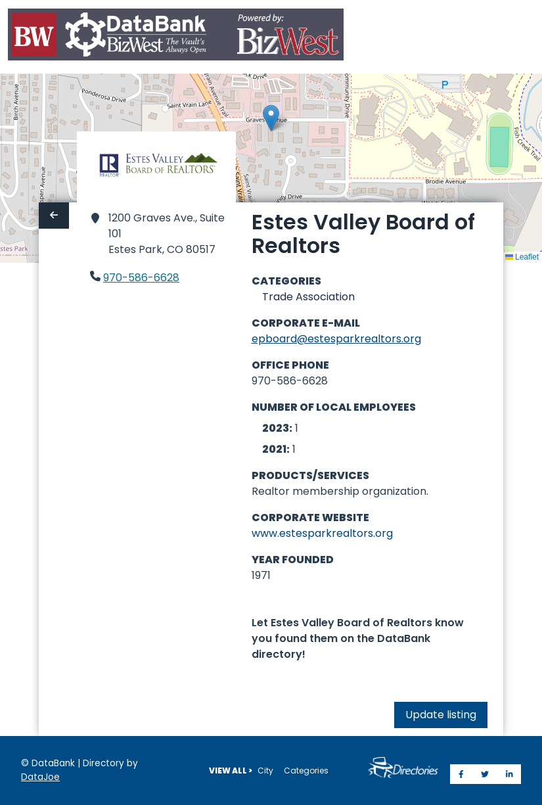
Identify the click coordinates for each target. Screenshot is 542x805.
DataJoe (40, 777)
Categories (306, 770)
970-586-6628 (141, 277)
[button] (271, 117)
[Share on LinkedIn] (509, 774)
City (265, 770)
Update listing (440, 714)
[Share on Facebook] (461, 774)
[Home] (175, 37)
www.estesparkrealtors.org (322, 533)
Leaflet (522, 257)
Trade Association (308, 296)
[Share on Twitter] (484, 774)
